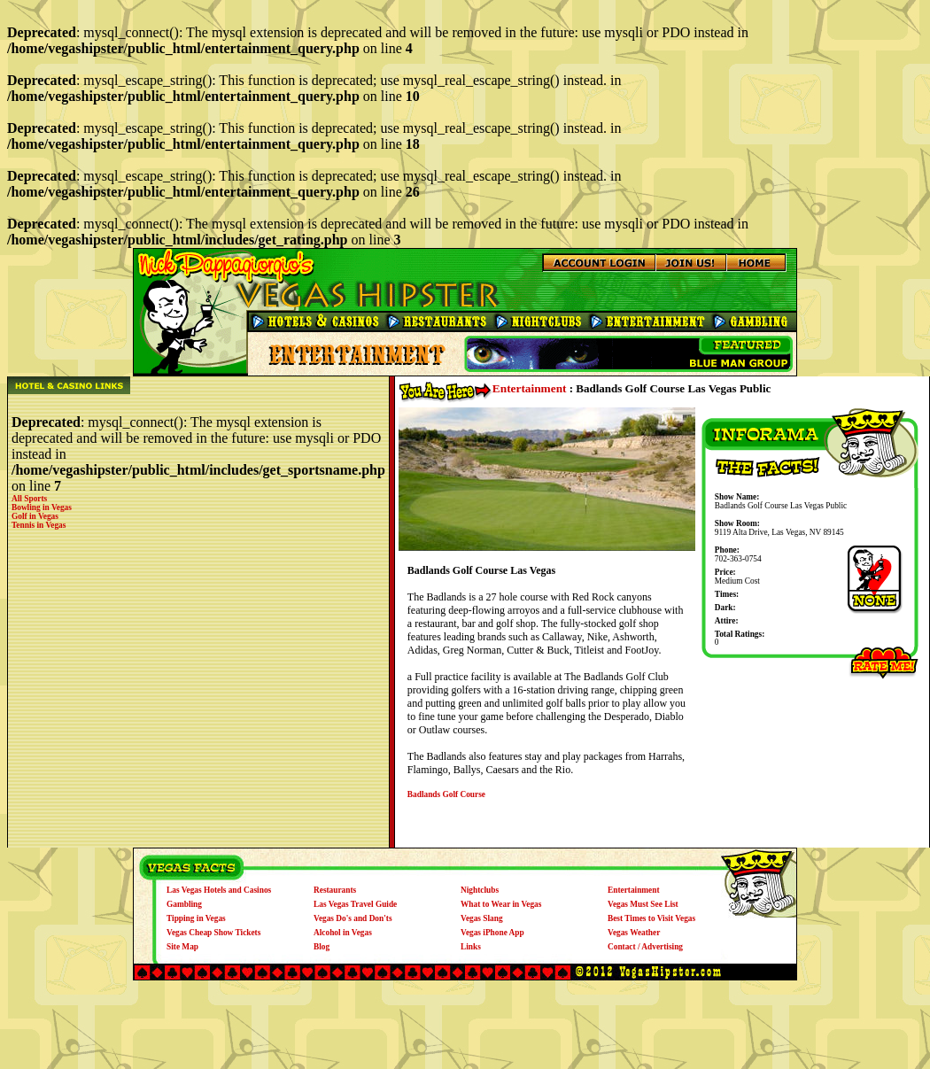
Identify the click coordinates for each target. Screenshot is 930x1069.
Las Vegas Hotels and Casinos (219, 890)
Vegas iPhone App (492, 932)
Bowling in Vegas (42, 507)
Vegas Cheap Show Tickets (213, 932)
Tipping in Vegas (196, 918)
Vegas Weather (634, 932)
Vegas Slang (482, 918)
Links (471, 946)
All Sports (29, 498)
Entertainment (529, 388)
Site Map (182, 946)
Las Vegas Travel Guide (355, 904)
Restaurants (335, 890)
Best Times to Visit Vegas (651, 918)
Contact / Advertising (645, 946)
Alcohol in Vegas (343, 932)
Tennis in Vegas (39, 525)
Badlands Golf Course (446, 794)
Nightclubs (480, 890)
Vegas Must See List (643, 904)
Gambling (184, 904)
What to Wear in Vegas (501, 904)
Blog (321, 946)
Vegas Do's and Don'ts (353, 918)
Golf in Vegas (35, 516)
